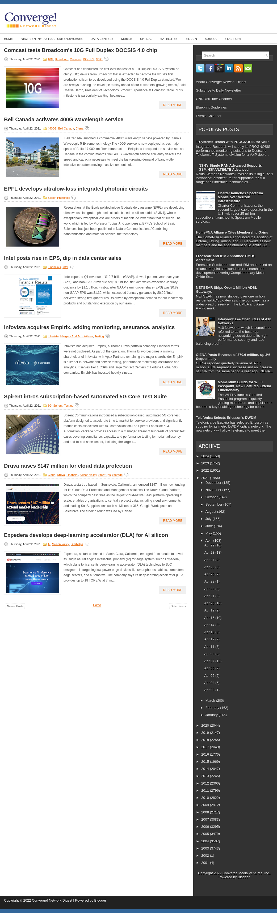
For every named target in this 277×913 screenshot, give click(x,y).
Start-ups (233, 39)
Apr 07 (209, 661)
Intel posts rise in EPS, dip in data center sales (62, 258)
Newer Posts (15, 606)
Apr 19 (209, 610)
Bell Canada (66, 128)
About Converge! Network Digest (221, 82)
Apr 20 (209, 603)
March (210, 701)
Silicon (191, 39)
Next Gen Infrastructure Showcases (52, 39)
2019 (205, 733)
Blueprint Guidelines (211, 107)
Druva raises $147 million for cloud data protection (68, 465)
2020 (205, 725)
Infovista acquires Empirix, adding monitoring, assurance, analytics (89, 327)
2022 (205, 470)
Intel (65, 267)
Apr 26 (209, 567)
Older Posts (178, 606)
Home (8, 39)
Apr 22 (209, 589)
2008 (205, 812)
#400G (52, 128)
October (212, 497)
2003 (205, 848)
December (214, 483)
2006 (205, 827)
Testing (99, 336)
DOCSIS (88, 59)
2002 (205, 856)
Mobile (126, 39)
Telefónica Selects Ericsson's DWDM (226, 418)
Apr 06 (209, 668)
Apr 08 (209, 654)
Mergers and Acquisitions (76, 336)
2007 (205, 819)
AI (49, 544)
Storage (117, 474)
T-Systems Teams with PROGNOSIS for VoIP (232, 142)
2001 (205, 863)
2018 (205, 740)
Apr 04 (209, 683)
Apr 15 (209, 618)
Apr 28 (209, 552)
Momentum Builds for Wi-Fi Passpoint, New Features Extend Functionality (244, 386)
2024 (205, 456)
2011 (205, 791)
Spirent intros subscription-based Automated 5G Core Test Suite (85, 396)
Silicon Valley (88, 474)
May (209, 533)
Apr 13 (209, 632)
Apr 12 (209, 639)
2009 (205, 805)
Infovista (53, 336)
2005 (205, 834)
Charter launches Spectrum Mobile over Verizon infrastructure (240, 197)
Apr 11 (209, 647)
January (212, 715)
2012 (205, 783)
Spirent (57, 405)
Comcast (75, 59)
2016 (205, 754)
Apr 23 (209, 581)
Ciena (79, 128)
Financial (72, 474)
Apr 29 (209, 545)
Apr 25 (209, 574)
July (209, 519)
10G (50, 59)
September (214, 504)
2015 (205, 762)
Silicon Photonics (59, 197)
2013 (205, 776)
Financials (54, 267)
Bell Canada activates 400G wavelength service (63, 119)
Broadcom (61, 59)
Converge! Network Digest (52, 900)
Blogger (243, 877)
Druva (61, 474)
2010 (205, 798)
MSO (99, 59)
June (209, 526)
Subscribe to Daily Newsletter (218, 90)
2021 (205, 478)
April (209, 540)
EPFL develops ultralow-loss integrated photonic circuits (76, 188)
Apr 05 (209, 676)
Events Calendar (208, 116)
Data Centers (102, 39)
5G (50, 405)
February (212, 708)
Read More (172, 105)
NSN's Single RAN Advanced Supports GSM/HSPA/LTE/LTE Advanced (230, 167)
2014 (205, 769)
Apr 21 (209, 596)
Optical (146, 39)
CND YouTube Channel (214, 99)
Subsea (211, 39)
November (214, 490)
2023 (205, 463)
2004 (205, 841)
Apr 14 (209, 625)
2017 (205, 747)
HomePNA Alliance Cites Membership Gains (232, 232)
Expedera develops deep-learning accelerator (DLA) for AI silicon (86, 535)
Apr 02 (209, 690)
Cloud (52, 474)
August (211, 512)
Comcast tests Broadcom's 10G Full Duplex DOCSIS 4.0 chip (80, 50)
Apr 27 (209, 560)
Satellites (169, 39)
